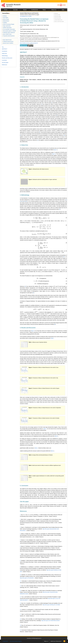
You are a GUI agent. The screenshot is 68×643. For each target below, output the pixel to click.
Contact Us (39, 638)
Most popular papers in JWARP (9, 30)
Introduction (4, 51)
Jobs (63, 9)
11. (20, 581)
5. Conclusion (24, 485)
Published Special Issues (7, 41)
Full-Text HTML (57, 16)
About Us (53, 9)
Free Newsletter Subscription (8, 29)
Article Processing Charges (8, 24)
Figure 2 (54, 153)
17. (20, 614)
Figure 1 (55, 149)
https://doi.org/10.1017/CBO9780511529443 (50, 620)
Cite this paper (24, 501)
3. (20, 527)
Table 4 (36, 448)
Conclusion (4, 60)
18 (63, 256)
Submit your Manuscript (55, 641)
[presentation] (41, 218)
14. (20, 596)
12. (20, 585)
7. (20, 554)
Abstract (56, 13)
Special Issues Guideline (7, 43)
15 (24, 201)
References (23, 511)
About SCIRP (31, 638)
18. (20, 619)
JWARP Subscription (7, 27)
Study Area (4, 53)
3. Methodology (24, 195)
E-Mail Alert (5, 641)
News (44, 9)
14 (22, 201)
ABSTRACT (23, 52)
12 (66, 199)
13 (20, 201)
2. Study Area (24, 145)
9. (20, 566)
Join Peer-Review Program (16, 641)
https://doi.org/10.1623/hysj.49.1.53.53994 (51, 604)
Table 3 (56, 436)
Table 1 (52, 338)
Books (25, 9)
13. (20, 590)
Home (5, 9)
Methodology (5, 55)
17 (59, 209)
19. (20, 625)
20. (20, 630)
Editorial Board (5, 20)
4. (20, 533)
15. (20, 603)
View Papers (5, 17)
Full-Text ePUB (57, 18)
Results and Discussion (7, 57)
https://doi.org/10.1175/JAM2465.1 (27, 577)
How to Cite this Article (59, 21)
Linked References (58, 19)
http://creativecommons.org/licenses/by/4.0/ (29, 43)
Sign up (46, 641)
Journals (15, 9)
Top (3, 47)
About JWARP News (6, 34)
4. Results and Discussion (28, 327)
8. (20, 560)
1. (20, 514)
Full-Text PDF (57, 14)
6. (20, 546)
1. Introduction (24, 87)
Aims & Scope (5, 19)
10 (64, 135)
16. (20, 609)
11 (37, 140)
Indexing (4, 15)
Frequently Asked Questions (8, 35)
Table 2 (44, 428)
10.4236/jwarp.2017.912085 (25, 16)
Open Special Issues (7, 39)
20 (54, 324)
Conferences (34, 9)
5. (20, 540)
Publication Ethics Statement (8, 32)
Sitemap (35, 638)
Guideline (4, 22)
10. (20, 574)
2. (20, 519)
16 (26, 201)
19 (33, 292)
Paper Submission (6, 25)
